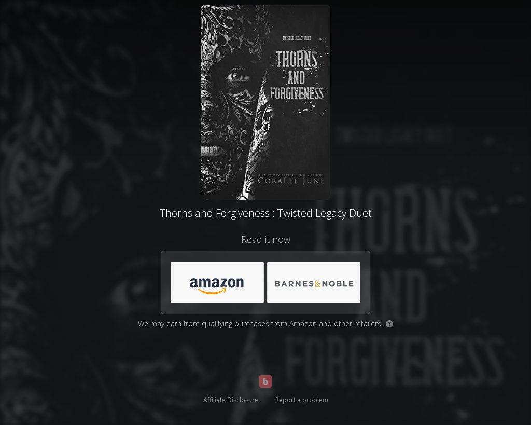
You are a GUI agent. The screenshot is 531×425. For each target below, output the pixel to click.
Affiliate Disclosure (230, 399)
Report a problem (301, 399)
